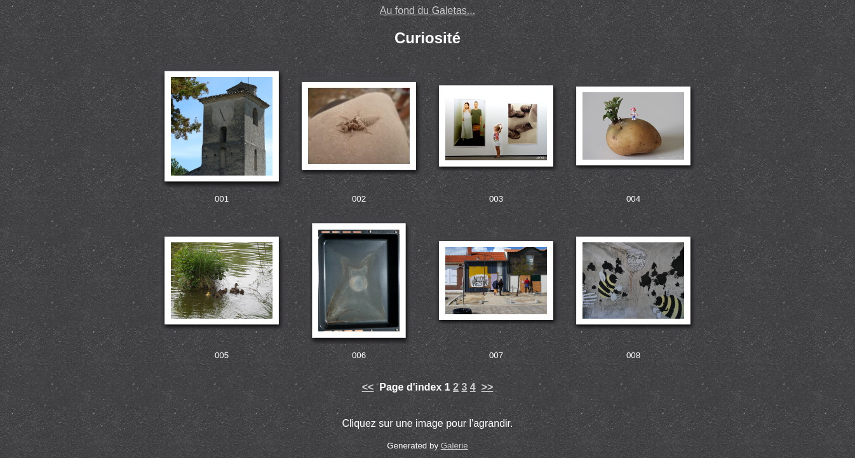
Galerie (454, 445)
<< (368, 387)
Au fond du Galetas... (427, 10)
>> (487, 387)
